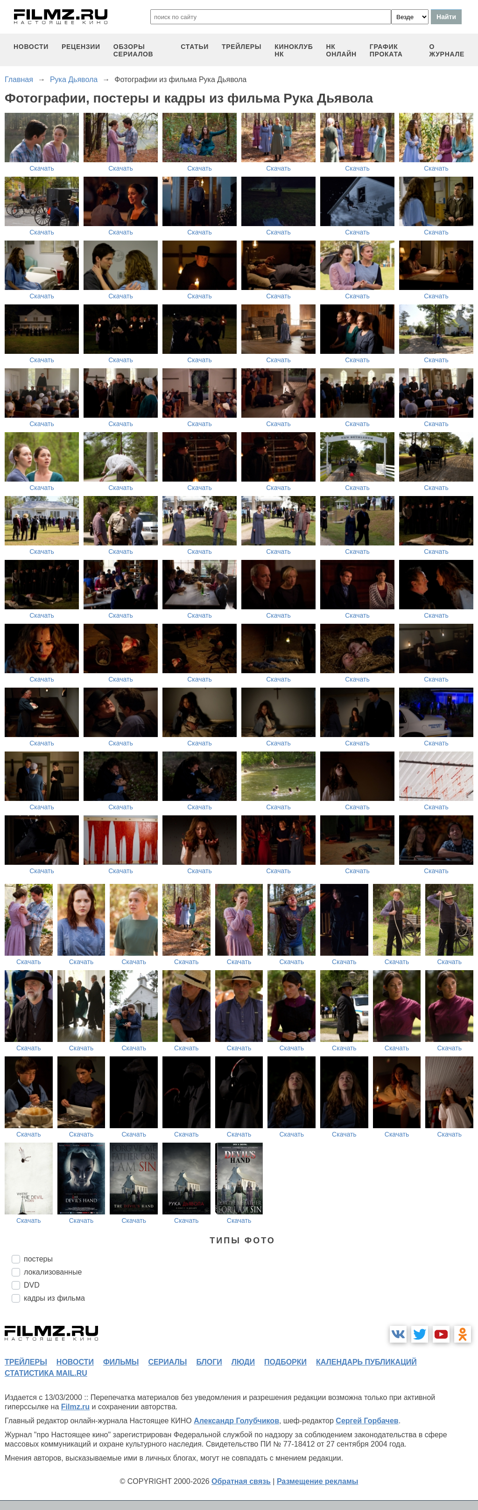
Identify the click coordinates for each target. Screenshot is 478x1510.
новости (31, 46)
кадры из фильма (54, 1298)
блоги (209, 1362)
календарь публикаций (366, 1362)
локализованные (53, 1272)
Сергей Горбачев (367, 1421)
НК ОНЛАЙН (341, 50)
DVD (32, 1285)
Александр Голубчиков (236, 1421)
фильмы (121, 1362)
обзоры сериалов (133, 50)
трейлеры (241, 46)
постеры (38, 1259)
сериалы (167, 1362)
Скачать (41, 168)
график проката (386, 50)
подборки (285, 1362)
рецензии (81, 46)
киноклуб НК (293, 50)
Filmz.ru (75, 1407)
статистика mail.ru (46, 1373)
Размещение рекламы (317, 1481)
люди (243, 1362)
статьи (195, 46)
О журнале (446, 50)
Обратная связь (241, 1481)
